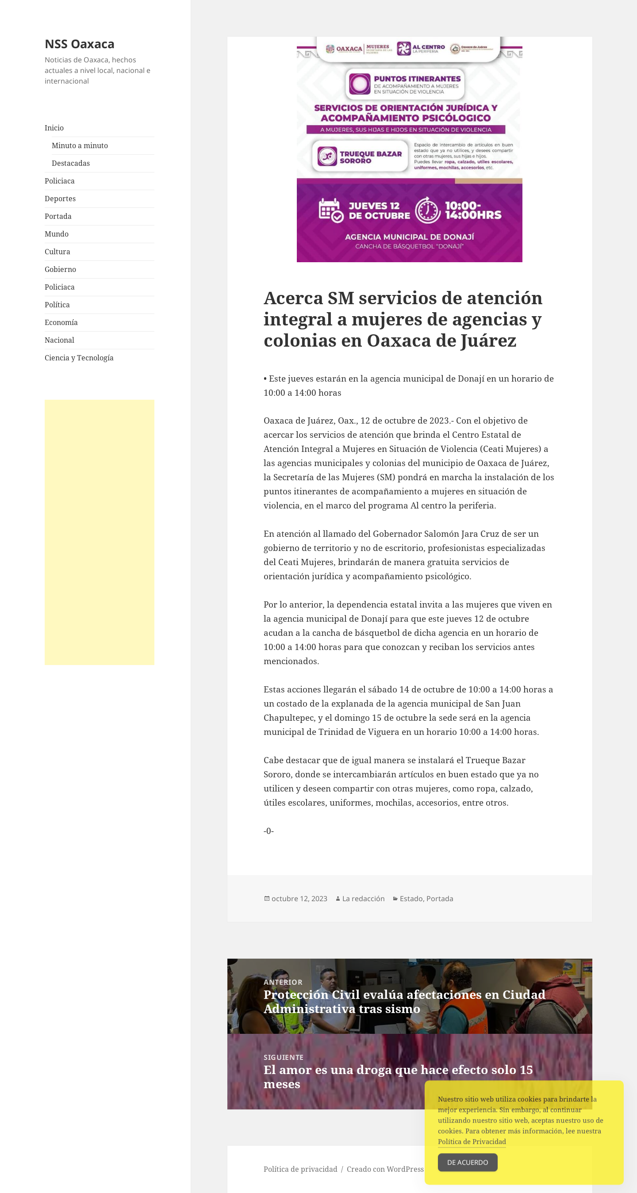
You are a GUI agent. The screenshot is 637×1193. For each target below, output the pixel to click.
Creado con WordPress (385, 1169)
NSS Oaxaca (80, 43)
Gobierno (60, 269)
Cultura (57, 251)
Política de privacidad (301, 1169)
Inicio (54, 128)
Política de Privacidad (472, 1149)
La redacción (363, 898)
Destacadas (71, 163)
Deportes (60, 198)
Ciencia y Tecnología (79, 358)
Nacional (59, 340)
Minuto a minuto (80, 145)
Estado (411, 898)
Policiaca (60, 181)
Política (57, 305)
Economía (61, 322)
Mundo (57, 234)
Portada (58, 216)
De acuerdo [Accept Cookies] (467, 1170)
